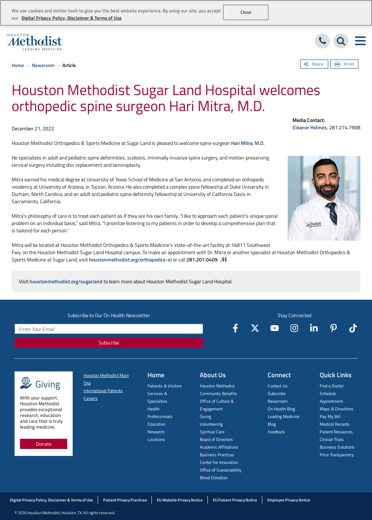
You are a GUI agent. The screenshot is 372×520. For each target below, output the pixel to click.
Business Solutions (337, 447)
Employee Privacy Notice (288, 500)
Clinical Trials (332, 439)
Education (156, 424)
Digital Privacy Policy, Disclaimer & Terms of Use (51, 500)
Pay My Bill (330, 416)
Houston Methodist (217, 385)
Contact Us (278, 385)
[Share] (314, 64)
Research (155, 431)
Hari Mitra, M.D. (247, 143)
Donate (44, 444)
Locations (156, 439)
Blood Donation (213, 477)
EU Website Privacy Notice (180, 500)
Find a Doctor (332, 385)
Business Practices (217, 454)
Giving (205, 416)
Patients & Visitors (164, 385)
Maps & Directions (336, 408)
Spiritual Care (212, 431)
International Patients (103, 390)
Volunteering (211, 424)
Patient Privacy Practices (125, 500)
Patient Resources (336, 431)
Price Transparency (337, 454)
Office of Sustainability (221, 469)
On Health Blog (281, 408)
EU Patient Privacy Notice (235, 500)
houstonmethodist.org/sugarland (65, 281)
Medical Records (334, 424)
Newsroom (43, 65)
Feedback (276, 431)
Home (18, 65)
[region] (186, 13)
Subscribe (108, 342)
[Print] (344, 64)
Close (246, 12)
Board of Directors (216, 439)
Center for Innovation (219, 462)
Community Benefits (218, 393)
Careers (91, 398)
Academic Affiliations (219, 447)
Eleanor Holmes (309, 127)
